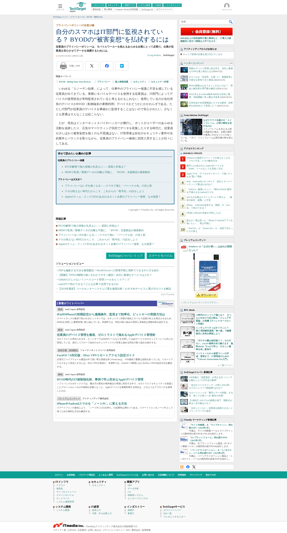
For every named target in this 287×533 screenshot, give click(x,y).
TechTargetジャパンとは (127, 475)
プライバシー (103, 81)
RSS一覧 (167, 513)
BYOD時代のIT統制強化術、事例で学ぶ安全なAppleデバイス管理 (100, 379)
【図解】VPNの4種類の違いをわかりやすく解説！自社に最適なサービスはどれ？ (105, 275)
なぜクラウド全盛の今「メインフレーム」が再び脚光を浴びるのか (217, 123)
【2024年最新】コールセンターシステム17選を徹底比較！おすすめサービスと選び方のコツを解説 (114, 288)
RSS (181, 466)
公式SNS (72, 530)
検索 (231, 21)
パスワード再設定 (87, 475)
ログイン (59, 475)
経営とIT (96, 510)
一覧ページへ (226, 365)
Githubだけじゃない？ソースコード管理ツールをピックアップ (94, 279)
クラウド (60, 485)
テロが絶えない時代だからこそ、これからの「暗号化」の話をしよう (104, 191)
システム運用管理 (65, 501)
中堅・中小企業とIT (102, 513)
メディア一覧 (59, 530)
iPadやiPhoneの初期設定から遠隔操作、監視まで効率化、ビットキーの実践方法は (111, 314)
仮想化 (59, 488)
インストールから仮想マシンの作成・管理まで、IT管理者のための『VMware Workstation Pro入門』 (212, 356)
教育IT (131, 513)
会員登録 (71, 475)
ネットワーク (63, 498)
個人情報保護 (121, 81)
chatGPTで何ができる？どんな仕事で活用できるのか (88, 284)
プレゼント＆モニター (174, 516)
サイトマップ (196, 475)
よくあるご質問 (106, 475)
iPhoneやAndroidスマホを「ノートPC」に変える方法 (92, 403)
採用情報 (146, 530)
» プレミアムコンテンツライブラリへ (199, 302)
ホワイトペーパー (172, 510)
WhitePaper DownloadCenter (165, 304)
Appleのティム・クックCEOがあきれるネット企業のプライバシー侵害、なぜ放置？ (113, 196)
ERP (130, 485)
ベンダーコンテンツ (194, 63)
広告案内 (82, 530)
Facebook (187, 466)
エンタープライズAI (138, 498)
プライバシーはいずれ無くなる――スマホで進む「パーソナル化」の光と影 (108, 185)
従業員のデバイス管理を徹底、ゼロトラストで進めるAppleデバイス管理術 (106, 334)
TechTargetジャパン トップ (125, 255)
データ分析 (133, 488)
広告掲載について (166, 475)
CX (129, 492)
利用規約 (182, 475)
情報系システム (135, 495)
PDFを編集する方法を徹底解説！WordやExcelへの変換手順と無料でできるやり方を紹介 (108, 270)
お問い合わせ (148, 475)
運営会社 (136, 530)
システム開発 (63, 510)
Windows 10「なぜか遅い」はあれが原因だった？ (210, 248)
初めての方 (211, 475)
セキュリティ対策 (160, 81)
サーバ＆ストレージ (66, 492)
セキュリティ (139, 81)
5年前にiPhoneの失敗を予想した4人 (204, 213)
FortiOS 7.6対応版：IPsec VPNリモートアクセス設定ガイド (96, 355)
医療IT (131, 510)
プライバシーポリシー (114, 530)
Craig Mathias (154, 55)
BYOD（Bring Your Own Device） (75, 81)
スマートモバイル (160, 255)
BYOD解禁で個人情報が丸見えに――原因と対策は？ (95, 166)
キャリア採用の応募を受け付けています (202, 54)
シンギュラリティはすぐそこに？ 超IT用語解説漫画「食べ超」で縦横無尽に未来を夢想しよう (213, 330)
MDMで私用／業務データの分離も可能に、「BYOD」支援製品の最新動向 (107, 172)
